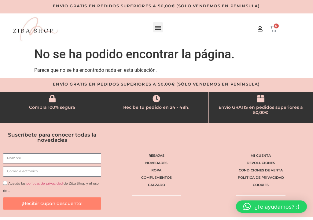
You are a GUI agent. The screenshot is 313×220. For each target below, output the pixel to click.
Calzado (156, 185)
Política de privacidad (261, 177)
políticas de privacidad (44, 183)
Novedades (156, 163)
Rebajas (156, 155)
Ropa (156, 170)
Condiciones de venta (261, 170)
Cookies (261, 185)
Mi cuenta (261, 155)
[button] (158, 27)
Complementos (156, 177)
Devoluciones (261, 163)
